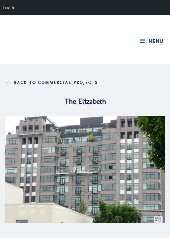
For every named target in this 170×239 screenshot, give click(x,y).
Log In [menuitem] (9, 7)
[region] (85, 169)
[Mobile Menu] (151, 41)
